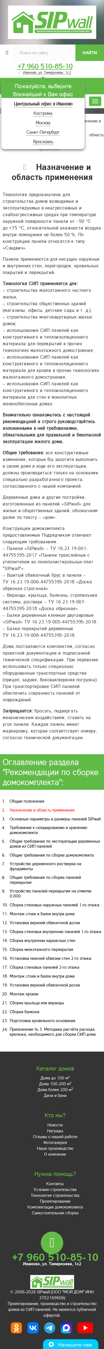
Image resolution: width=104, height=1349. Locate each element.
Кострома (43, 113)
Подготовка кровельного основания (42, 1020)
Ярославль (43, 141)
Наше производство (55, 1148)
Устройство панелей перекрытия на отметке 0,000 (51, 893)
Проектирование (55, 1201)
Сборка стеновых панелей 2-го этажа (44, 967)
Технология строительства (55, 1195)
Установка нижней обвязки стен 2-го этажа (50, 958)
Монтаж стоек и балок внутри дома (42, 913)
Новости (55, 1124)
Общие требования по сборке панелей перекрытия (45, 880)
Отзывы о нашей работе (55, 1136)
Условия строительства (55, 1189)
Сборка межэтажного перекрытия (41, 949)
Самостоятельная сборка (55, 1212)
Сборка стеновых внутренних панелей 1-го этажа (55, 931)
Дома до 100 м (55, 1077)
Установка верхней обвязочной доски (45, 922)
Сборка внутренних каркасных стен (42, 940)
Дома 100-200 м (55, 1083)
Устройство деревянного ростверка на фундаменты (45, 866)
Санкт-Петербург (43, 132)
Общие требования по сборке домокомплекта (52, 854)
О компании (55, 1153)
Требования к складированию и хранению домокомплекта (48, 830)
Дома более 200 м (55, 1089)
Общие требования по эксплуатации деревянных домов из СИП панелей (55, 843)
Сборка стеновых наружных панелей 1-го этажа (54, 904)
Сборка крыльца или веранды (37, 1002)
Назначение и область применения (42, 809)
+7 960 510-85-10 (45, 66)
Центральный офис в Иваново (43, 103)
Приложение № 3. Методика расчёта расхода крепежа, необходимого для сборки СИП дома (53, 1032)
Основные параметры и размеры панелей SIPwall (55, 818)
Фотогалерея (55, 1142)
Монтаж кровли (24, 993)
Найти (90, 52)
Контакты (55, 1183)
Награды (55, 1130)
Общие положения (27, 800)
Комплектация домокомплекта (55, 1206)
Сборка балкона (24, 1011)
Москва (43, 122)
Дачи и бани (55, 1095)
